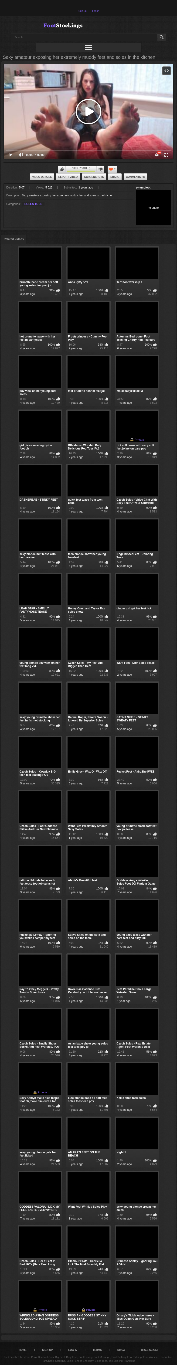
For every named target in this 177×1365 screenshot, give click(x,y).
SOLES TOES (33, 204)
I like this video (62, 169)
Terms (97, 1349)
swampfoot (143, 187)
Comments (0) (135, 176)
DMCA (121, 1349)
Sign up (82, 11)
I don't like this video (100, 169)
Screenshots (94, 176)
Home (23, 1349)
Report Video (68, 176)
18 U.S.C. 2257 (149, 1349)
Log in (95, 11)
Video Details (42, 176)
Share (114, 176)
